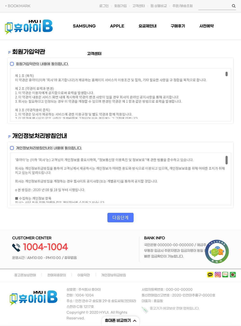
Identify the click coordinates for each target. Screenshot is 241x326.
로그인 (104, 6)
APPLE (117, 26)
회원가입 (120, 6)
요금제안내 (147, 26)
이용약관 (83, 275)
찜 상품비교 (159, 6)
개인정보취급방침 (113, 275)
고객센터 (138, 6)
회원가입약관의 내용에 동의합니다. (41, 64)
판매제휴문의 (56, 275)
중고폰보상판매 (25, 275)
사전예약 (206, 26)
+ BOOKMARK (17, 6)
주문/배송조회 (182, 6)
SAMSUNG (84, 26)
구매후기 (178, 26)
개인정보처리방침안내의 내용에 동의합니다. (47, 148)
